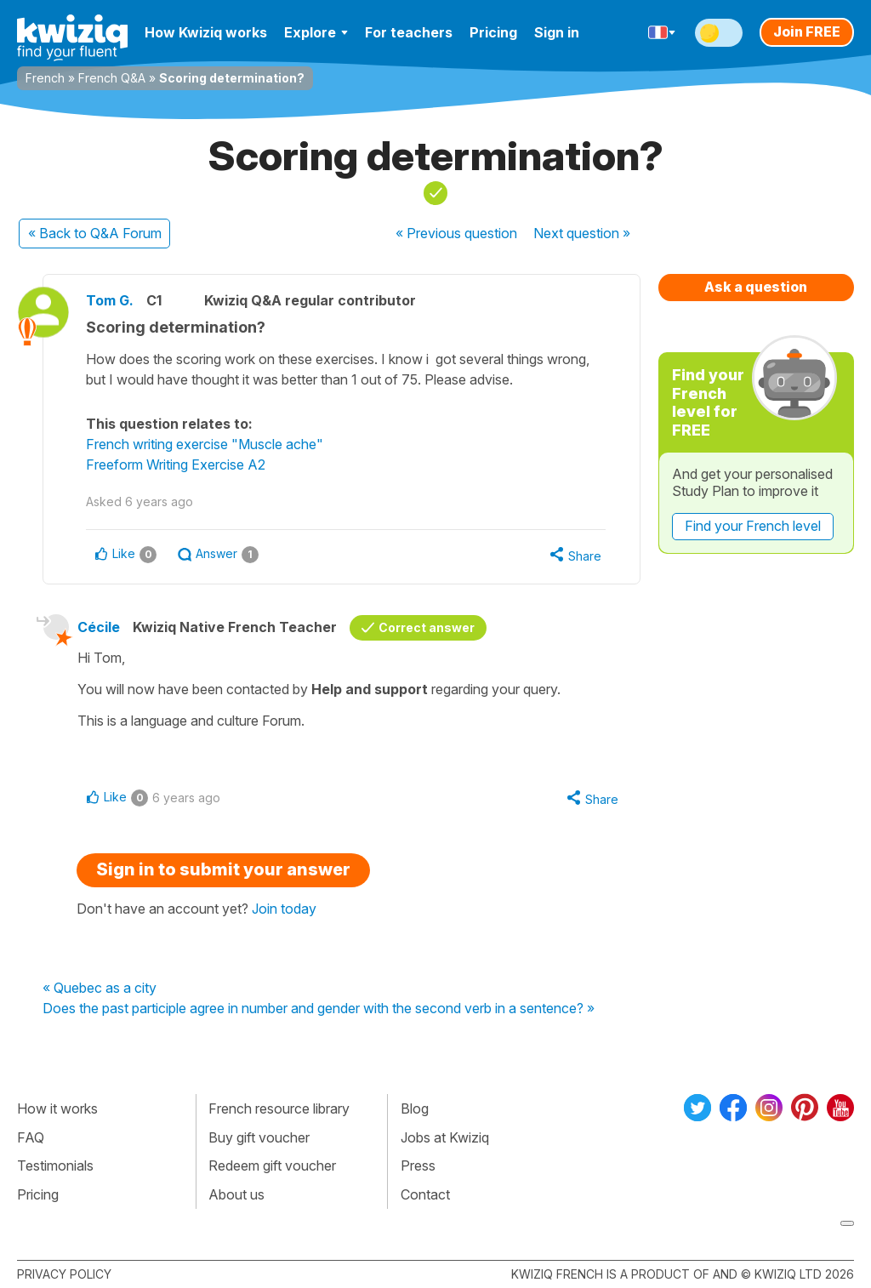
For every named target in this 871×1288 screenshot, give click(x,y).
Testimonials (55, 1165)
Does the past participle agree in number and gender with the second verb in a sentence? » (319, 1009)
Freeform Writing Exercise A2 (175, 464)
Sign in (556, 32)
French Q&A (111, 78)
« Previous (456, 233)
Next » (581, 233)
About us (236, 1194)
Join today (284, 908)
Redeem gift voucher (272, 1165)
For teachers (409, 32)
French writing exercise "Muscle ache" (204, 444)
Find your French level (753, 525)
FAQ (30, 1137)
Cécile (98, 626)
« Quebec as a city (100, 988)
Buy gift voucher (259, 1137)
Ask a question (755, 286)
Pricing (493, 32)
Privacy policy (64, 1274)
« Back (95, 233)
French (45, 78)
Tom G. (110, 300)
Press (418, 1165)
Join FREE (806, 31)
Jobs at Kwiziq (445, 1137)
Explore (316, 32)
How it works (57, 1108)
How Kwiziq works (206, 32)
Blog (415, 1108)
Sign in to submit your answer (223, 869)
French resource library (279, 1108)
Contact (425, 1194)
